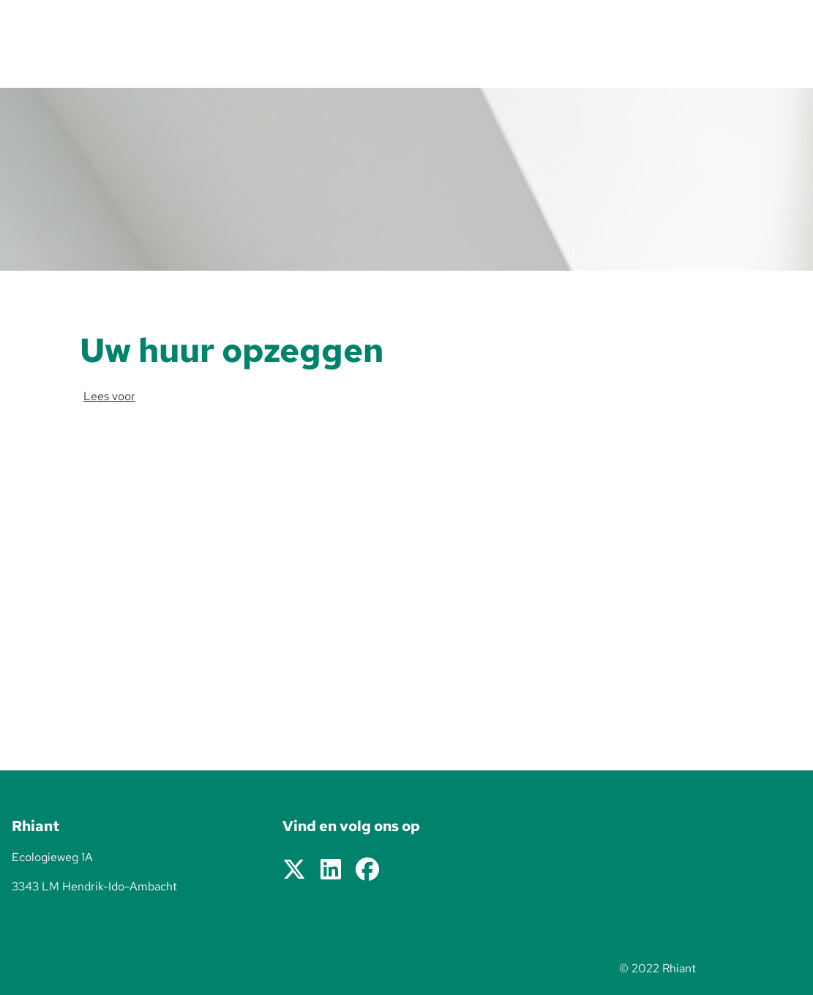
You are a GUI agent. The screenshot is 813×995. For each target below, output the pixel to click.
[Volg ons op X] (294, 870)
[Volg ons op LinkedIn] (331, 870)
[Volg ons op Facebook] (367, 870)
